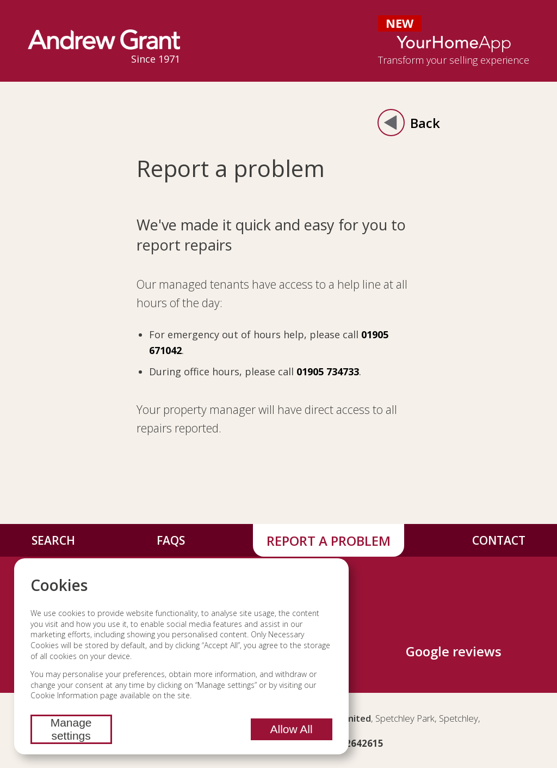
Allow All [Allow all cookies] (291, 729)
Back (408, 122)
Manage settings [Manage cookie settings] (71, 729)
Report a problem (329, 541)
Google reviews (454, 651)
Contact (498, 540)
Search (53, 540)
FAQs (171, 540)
